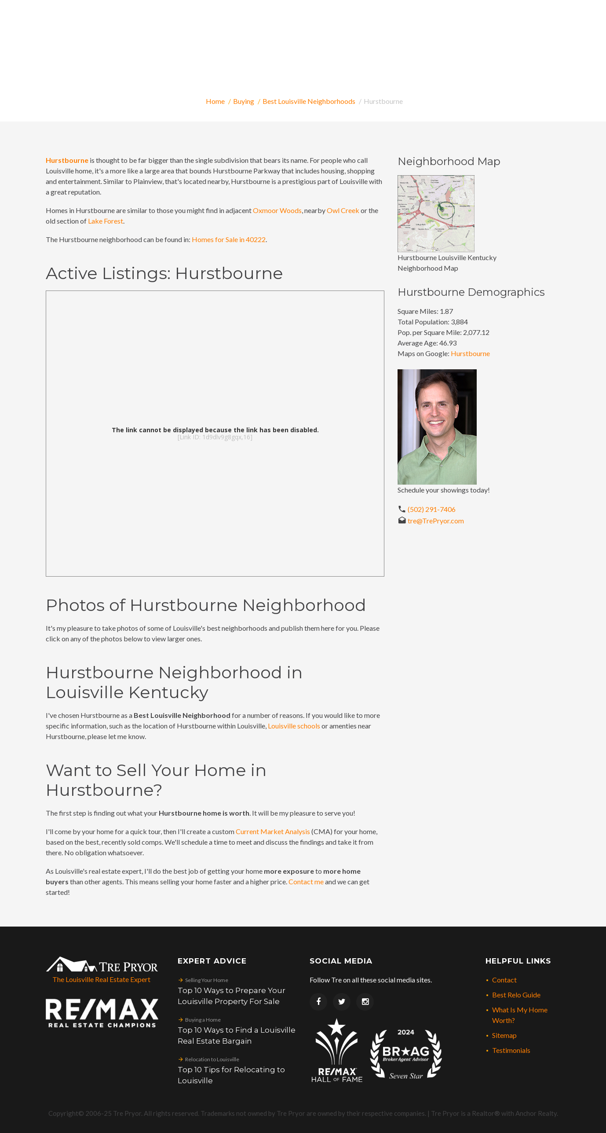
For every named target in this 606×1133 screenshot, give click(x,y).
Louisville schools (294, 725)
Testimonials (511, 1050)
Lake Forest (105, 221)
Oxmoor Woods (277, 210)
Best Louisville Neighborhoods (309, 101)
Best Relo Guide (516, 994)
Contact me (306, 881)
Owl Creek (343, 210)
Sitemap (504, 1035)
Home (215, 101)
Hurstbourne (470, 353)
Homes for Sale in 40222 (229, 239)
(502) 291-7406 (432, 509)
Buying (243, 101)
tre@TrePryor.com (436, 520)
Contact (504, 979)
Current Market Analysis (273, 831)
